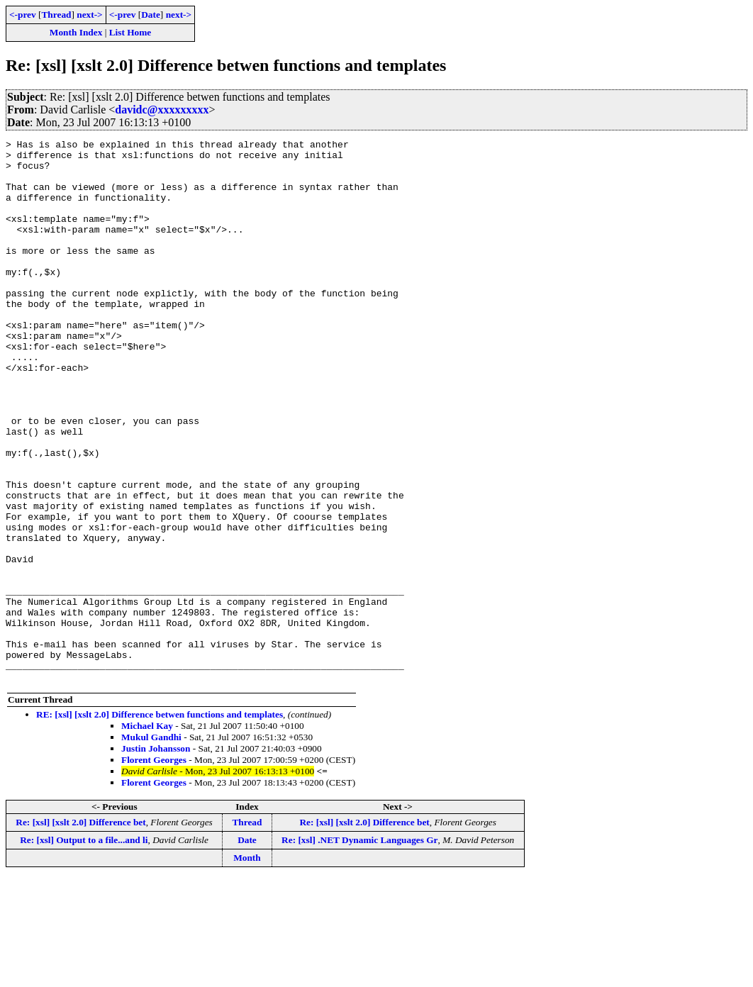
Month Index (76, 32)
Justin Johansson (155, 857)
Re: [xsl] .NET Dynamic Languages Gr (359, 948)
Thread (56, 14)
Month (247, 966)
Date (150, 14)
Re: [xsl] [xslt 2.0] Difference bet (80, 930)
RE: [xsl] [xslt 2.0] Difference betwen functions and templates (159, 823)
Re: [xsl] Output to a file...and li (83, 948)
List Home (130, 32)
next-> (89, 14)
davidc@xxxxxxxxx (161, 110)
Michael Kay (147, 834)
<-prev (22, 14)
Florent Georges (153, 868)
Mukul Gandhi (151, 845)
